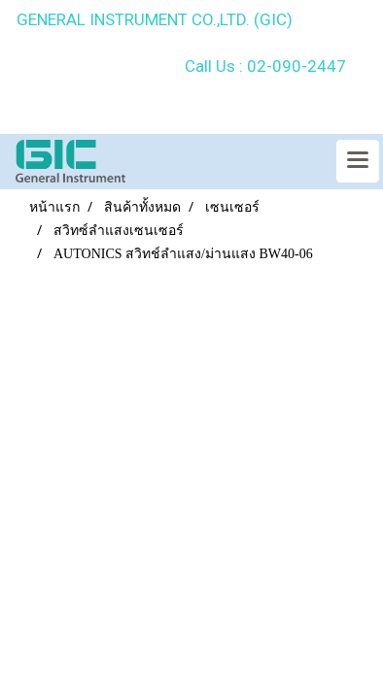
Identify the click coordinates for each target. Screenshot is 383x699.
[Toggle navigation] (357, 161)
